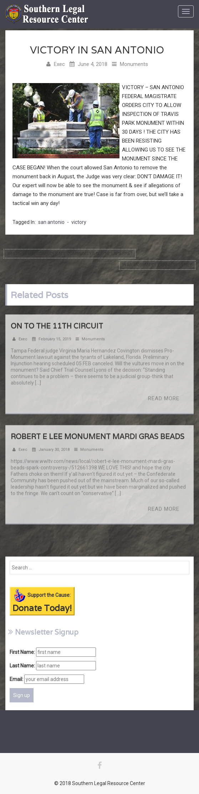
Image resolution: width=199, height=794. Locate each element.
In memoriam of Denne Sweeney (159, 264)
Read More (163, 400)
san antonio (51, 222)
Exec (59, 64)
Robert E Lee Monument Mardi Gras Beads (97, 437)
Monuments (134, 64)
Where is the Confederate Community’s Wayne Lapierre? (68, 253)
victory (78, 222)
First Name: (22, 652)
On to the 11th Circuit (57, 327)
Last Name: (22, 666)
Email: (16, 679)
